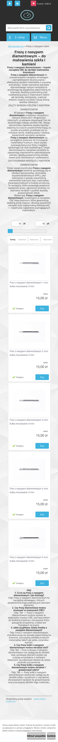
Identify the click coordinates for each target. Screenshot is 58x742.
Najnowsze (47, 239)
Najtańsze (22, 239)
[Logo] (27, 15)
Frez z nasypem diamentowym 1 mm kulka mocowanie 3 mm (29, 284)
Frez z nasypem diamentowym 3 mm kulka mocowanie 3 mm (29, 421)
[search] (49, 28)
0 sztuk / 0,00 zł (44, 3)
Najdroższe (34, 239)
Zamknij (51, 736)
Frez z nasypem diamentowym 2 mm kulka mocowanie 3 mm (29, 353)
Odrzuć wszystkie (36, 736)
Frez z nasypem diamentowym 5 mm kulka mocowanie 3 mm (29, 559)
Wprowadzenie (16, 46)
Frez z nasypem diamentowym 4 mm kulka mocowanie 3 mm (29, 490)
